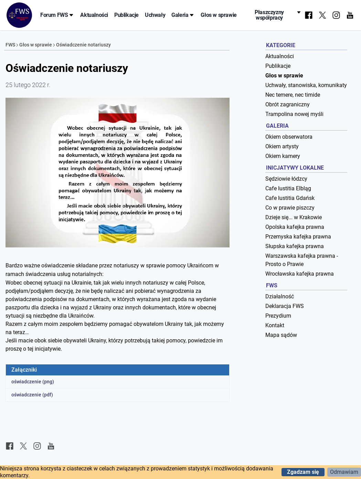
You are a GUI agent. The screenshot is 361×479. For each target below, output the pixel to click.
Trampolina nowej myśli (294, 114)
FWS (10, 44)
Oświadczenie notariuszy (83, 44)
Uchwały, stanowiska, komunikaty (306, 85)
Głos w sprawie (218, 15)
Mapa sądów (281, 335)
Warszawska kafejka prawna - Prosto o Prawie (301, 260)
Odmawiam (344, 472)
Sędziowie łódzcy (286, 178)
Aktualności (94, 15)
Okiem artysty (282, 146)
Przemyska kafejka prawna (298, 236)
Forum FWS (57, 15)
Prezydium (278, 315)
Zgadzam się (303, 472)
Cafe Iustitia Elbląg (288, 188)
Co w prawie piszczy (290, 207)
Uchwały (155, 15)
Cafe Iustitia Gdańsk (290, 198)
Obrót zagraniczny (287, 104)
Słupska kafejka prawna (294, 246)
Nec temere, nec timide (292, 95)
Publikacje (126, 15)
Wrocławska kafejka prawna (299, 273)
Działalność (279, 296)
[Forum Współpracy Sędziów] (19, 15)
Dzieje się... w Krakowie (293, 217)
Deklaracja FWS (284, 306)
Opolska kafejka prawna (294, 227)
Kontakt (274, 325)
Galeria (182, 15)
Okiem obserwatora (288, 137)
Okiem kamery (282, 156)
